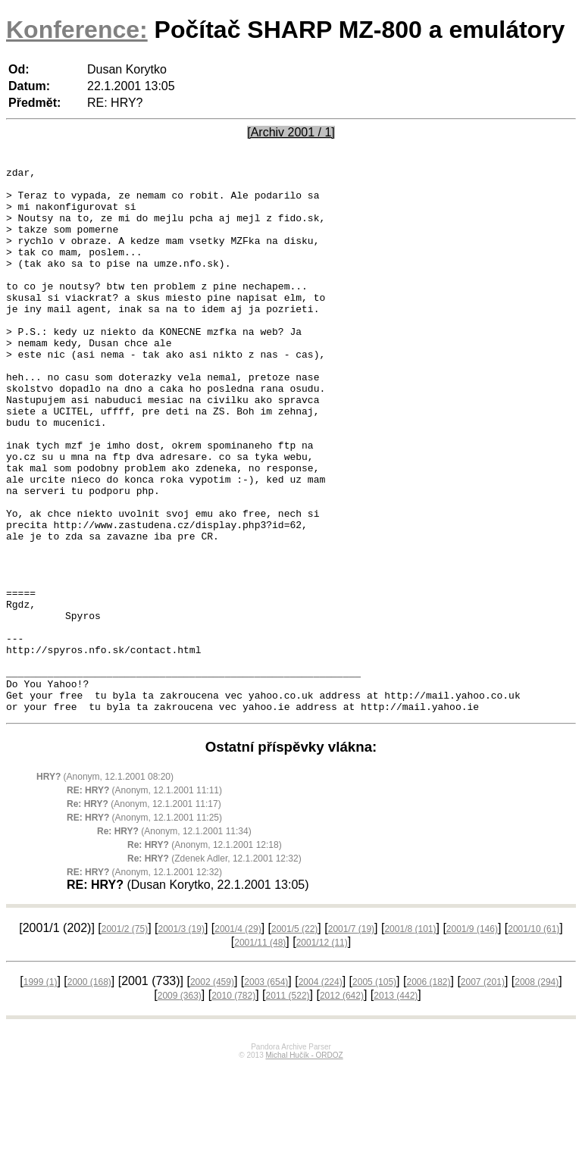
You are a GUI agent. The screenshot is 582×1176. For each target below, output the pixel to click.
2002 (212, 1091)
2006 (428, 1091)
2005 (374, 1091)
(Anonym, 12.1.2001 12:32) (144, 981)
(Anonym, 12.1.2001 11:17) (144, 913)
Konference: (77, 29)
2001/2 (125, 1038)
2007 (483, 1091)
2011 (288, 1104)
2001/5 (294, 1038)
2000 (89, 1091)
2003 (266, 1091)
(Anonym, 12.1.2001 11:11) (144, 899)
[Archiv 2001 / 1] (291, 132)
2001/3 (181, 1038)
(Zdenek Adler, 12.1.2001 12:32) (214, 967)
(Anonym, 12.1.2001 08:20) (105, 885)
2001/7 (351, 1038)
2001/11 (260, 1051)
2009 (180, 1104)
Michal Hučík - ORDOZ (304, 1164)
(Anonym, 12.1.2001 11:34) (174, 940)
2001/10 (533, 1038)
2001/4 (237, 1038)
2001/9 (472, 1038)
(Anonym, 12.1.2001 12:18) (204, 954)
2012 (342, 1104)
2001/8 (410, 1038)
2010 (233, 1104)
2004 (321, 1091)
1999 (40, 1091)
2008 (537, 1091)
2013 (396, 1104)
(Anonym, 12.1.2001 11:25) (144, 926)
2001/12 (322, 1051)
